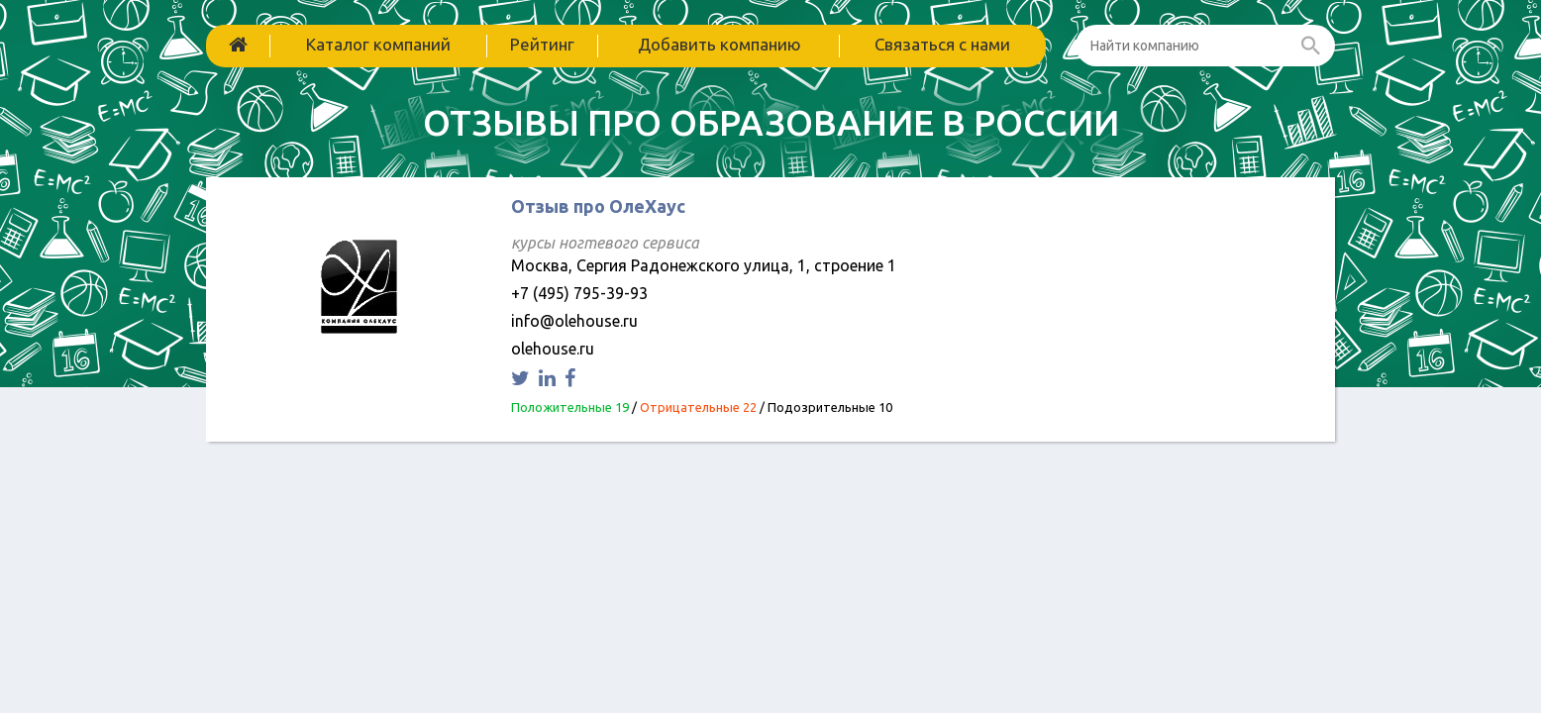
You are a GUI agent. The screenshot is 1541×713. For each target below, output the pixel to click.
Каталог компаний (378, 44)
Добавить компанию (719, 44)
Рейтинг (542, 44)
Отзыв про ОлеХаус (598, 206)
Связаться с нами (942, 44)
